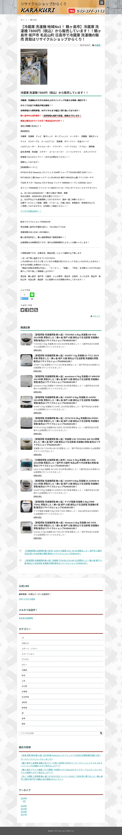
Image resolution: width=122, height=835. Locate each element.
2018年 (24, 811)
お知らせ (25, 643)
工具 (23, 680)
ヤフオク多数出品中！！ (30, 211)
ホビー (24, 664)
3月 (24, 801)
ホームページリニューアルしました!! (37, 759)
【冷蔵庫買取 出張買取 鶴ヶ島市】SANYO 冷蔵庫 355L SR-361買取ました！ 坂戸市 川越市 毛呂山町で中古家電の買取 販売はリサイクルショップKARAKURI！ (60, 552)
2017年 (24, 814)
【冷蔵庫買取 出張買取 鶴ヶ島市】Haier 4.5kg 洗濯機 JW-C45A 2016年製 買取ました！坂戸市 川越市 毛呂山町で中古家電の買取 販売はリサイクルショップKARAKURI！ (66, 462)
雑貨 (23, 723)
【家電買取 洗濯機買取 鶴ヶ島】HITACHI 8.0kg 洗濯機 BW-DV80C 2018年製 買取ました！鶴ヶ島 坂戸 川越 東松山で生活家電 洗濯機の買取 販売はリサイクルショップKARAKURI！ (66, 420)
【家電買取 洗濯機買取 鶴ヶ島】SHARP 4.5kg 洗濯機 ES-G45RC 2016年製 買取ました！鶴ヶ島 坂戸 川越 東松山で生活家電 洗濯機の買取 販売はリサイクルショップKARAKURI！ (66, 400)
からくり (96, 316)
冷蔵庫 (24, 670)
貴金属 (24, 707)
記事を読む (38, 350)
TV (23, 637)
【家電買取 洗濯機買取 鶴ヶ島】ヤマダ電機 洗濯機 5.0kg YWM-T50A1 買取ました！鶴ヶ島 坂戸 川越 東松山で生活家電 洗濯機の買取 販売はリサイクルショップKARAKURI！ (66, 504)
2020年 (24, 805)
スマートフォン (28, 654)
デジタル (25, 659)
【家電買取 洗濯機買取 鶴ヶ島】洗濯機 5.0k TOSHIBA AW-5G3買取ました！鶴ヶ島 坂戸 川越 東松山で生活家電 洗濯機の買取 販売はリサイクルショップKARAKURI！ (67, 441)
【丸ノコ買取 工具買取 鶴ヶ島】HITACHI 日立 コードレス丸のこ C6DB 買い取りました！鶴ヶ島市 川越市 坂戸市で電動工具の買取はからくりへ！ (62, 778)
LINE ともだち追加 (27, 598)
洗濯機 (97, 45)
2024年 (24, 798)
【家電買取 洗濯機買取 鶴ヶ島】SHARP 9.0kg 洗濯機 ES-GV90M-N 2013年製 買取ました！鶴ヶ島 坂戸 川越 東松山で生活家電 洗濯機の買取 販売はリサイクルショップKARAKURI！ (66, 483)
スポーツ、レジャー (30, 648)
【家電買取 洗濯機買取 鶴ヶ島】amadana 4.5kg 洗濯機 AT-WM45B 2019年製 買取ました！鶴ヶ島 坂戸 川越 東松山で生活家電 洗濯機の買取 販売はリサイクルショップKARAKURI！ (67, 379)
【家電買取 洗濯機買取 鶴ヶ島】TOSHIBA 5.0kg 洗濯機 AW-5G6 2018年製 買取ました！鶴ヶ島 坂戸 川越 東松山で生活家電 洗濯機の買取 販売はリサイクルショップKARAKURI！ (66, 337)
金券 (23, 718)
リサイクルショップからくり (43, 3)
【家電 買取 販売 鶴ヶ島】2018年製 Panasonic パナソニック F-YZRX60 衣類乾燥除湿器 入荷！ (61, 755)
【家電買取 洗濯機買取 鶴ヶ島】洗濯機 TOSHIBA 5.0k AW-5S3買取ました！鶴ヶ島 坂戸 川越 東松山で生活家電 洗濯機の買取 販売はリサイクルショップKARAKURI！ (60, 561)
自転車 (24, 702)
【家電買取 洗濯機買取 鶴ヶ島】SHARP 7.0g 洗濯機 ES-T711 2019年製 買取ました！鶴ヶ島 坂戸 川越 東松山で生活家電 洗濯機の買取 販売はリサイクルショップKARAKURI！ (66, 358)
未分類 (24, 686)
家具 (23, 675)
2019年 (24, 808)
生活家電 (25, 697)
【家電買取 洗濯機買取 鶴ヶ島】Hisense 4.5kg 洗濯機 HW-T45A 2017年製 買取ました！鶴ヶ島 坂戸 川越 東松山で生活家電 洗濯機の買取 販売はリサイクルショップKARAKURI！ (66, 525)
